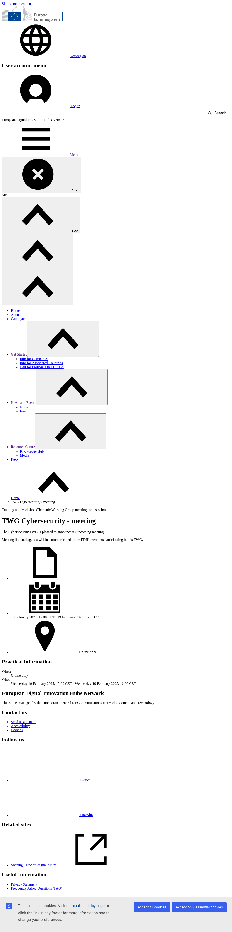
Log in (41, 106)
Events (25, 411)
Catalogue (18, 319)
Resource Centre (23, 447)
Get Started (19, 354)
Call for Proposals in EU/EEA (42, 367)
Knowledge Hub (32, 451)
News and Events (23, 402)
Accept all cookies (152, 907)
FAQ (14, 459)
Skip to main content (17, 4)
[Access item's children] (63, 339)
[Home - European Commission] (35, 21)
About (15, 315)
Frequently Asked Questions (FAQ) (36, 888)
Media (24, 455)
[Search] (103, 113)
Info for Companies (34, 359)
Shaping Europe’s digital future (68, 865)
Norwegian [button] (44, 56)
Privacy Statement (24, 884)
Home (15, 310)
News (24, 407)
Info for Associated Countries (41, 363)
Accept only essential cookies (199, 907)
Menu (40, 155)
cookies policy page (89, 906)
